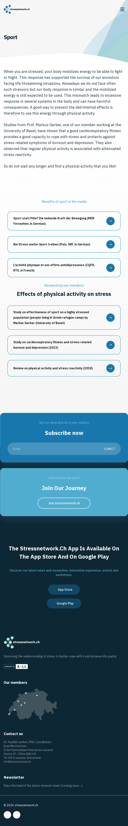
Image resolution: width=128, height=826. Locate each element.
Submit (109, 449)
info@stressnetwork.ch (17, 761)
